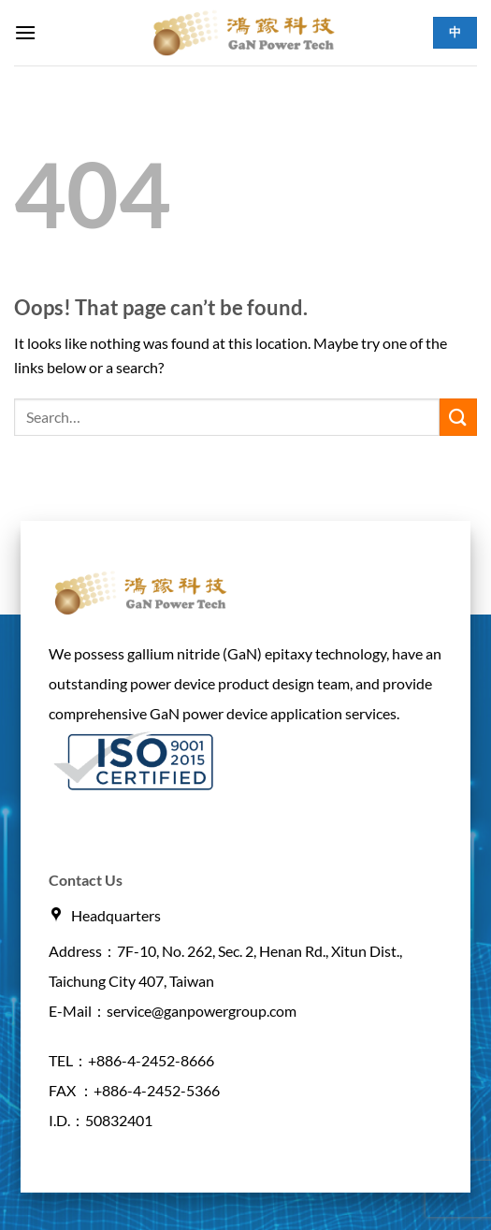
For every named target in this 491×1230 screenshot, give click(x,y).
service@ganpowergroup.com (201, 1011)
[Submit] (458, 416)
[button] (25, 32)
